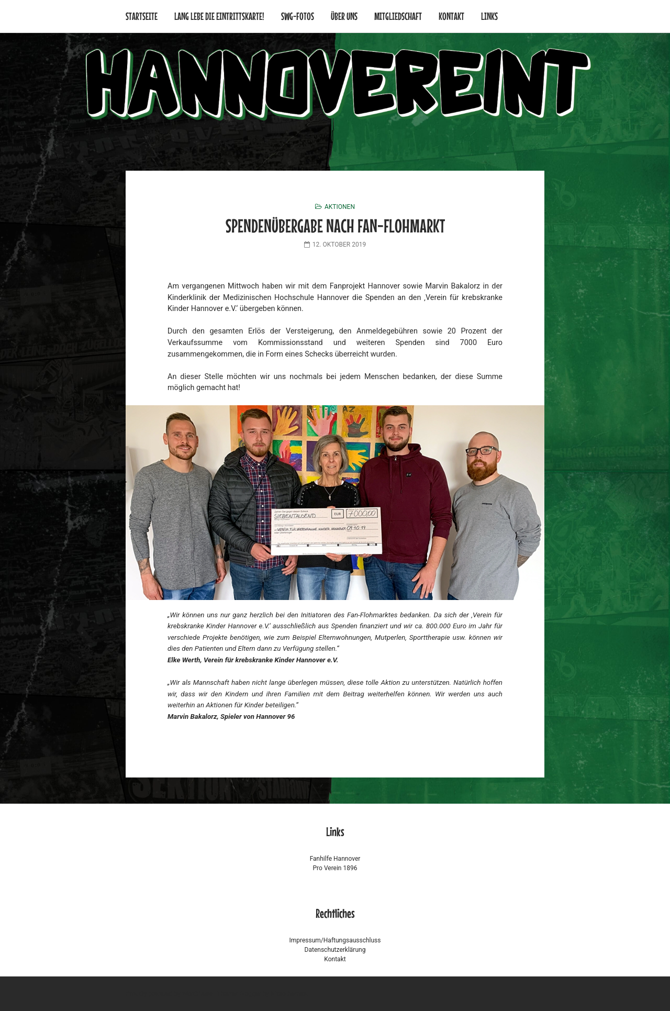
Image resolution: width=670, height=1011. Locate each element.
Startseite (142, 16)
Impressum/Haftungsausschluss (335, 940)
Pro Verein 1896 (335, 868)
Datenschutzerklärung (335, 949)
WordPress (197, 993)
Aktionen (340, 206)
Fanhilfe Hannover (335, 858)
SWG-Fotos (297, 16)
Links (489, 16)
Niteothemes (289, 993)
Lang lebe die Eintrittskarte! (219, 16)
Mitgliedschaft (398, 16)
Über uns (344, 16)
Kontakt (451, 16)
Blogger (250, 993)
